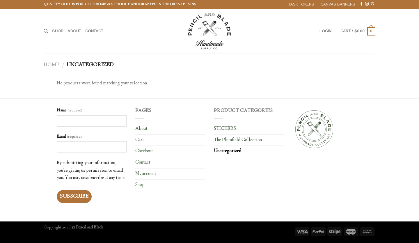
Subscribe (74, 196)
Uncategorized (228, 151)
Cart (139, 140)
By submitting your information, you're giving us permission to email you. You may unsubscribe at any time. (91, 170)
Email (69, 137)
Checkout (144, 151)
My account (145, 174)
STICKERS (225, 129)
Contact (94, 31)
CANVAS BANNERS (338, 4)
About (74, 31)
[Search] (46, 31)
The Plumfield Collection (238, 140)
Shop (57, 31)
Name (69, 110)
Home (51, 65)
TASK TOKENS (301, 4)
